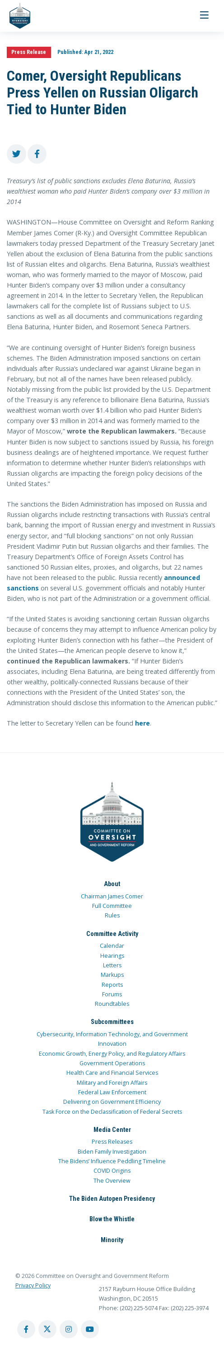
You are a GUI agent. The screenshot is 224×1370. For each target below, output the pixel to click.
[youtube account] (90, 1329)
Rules (112, 915)
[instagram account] (69, 1329)
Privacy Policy (33, 1285)
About (112, 883)
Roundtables (112, 1004)
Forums (112, 994)
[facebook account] (26, 1329)
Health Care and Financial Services (112, 1073)
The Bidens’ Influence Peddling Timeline (112, 1161)
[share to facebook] (37, 154)
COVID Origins (112, 1171)
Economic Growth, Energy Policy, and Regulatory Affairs (112, 1054)
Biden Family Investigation (112, 1151)
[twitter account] (47, 1329)
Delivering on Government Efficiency (112, 1102)
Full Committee (112, 906)
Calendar (112, 946)
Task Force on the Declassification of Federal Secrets (112, 1112)
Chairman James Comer (112, 896)
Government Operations (112, 1063)
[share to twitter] (16, 154)
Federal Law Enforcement (112, 1092)
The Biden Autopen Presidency (112, 1198)
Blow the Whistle (112, 1219)
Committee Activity (112, 933)
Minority (112, 1239)
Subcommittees (112, 1021)
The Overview (112, 1181)
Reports (112, 985)
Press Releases (112, 1142)
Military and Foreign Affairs (112, 1083)
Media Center (112, 1129)
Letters (112, 965)
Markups (112, 975)
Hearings (112, 956)
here (142, 723)
